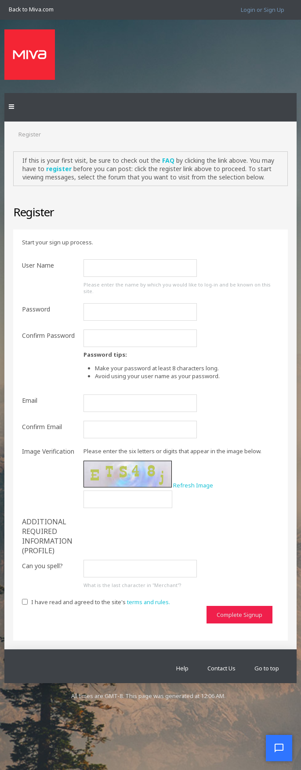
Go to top (266, 668)
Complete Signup (239, 615)
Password (36, 309)
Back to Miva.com (31, 9)
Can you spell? (42, 566)
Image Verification (48, 451)
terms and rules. (148, 602)
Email (29, 400)
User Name (38, 265)
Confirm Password (48, 335)
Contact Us (221, 668)
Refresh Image (193, 485)
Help (182, 668)
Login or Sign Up (262, 10)
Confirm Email (42, 427)
